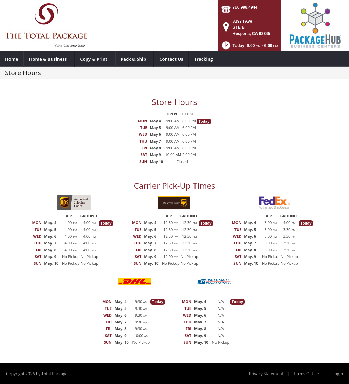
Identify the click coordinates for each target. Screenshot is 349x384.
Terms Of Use (306, 374)
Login (338, 374)
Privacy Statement (266, 374)
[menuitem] (11, 59)
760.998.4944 (245, 7)
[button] (249, 47)
